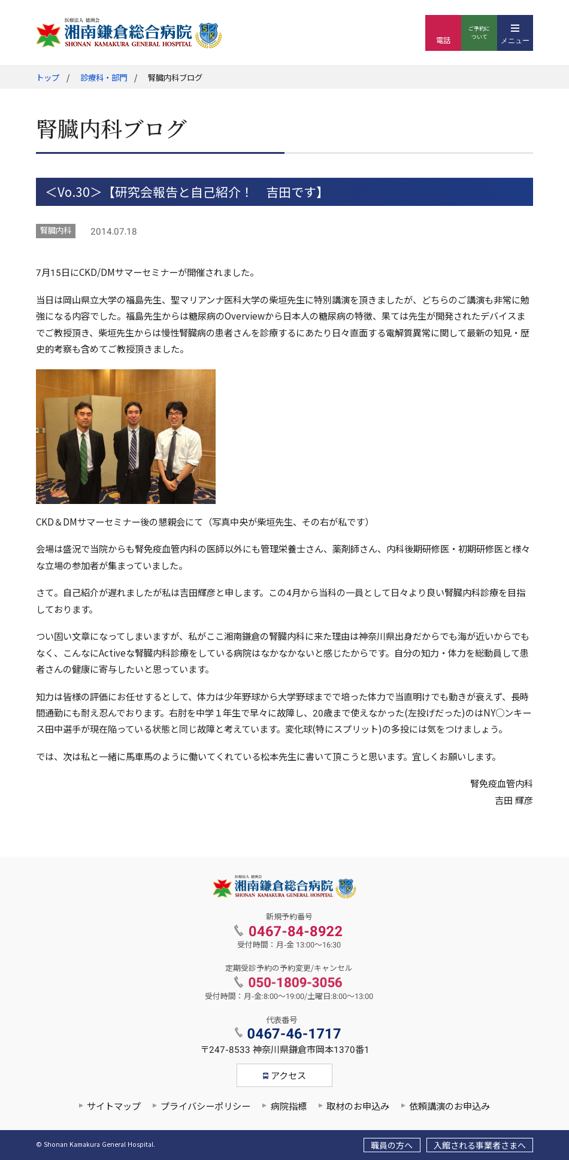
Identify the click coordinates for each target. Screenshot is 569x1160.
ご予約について (479, 33)
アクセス (288, 1076)
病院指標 (289, 1106)
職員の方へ (392, 1145)
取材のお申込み (357, 1106)
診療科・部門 (103, 78)
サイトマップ (114, 1106)
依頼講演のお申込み (449, 1106)
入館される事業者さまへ (480, 1145)
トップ (47, 78)
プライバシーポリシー (205, 1106)
